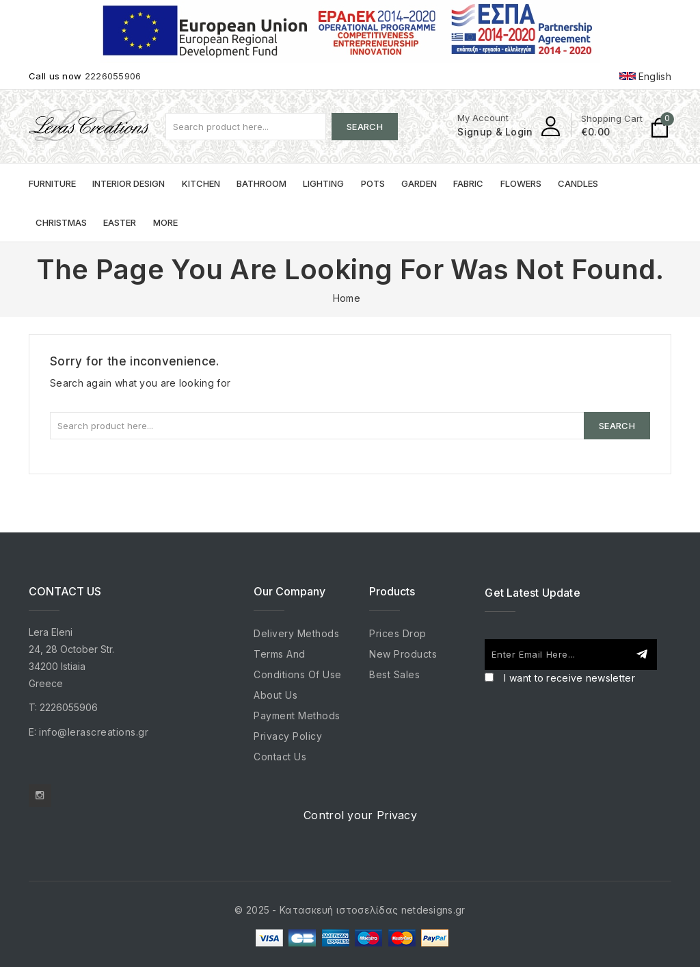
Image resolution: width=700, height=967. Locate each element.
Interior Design (128, 183)
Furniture (52, 183)
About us (275, 695)
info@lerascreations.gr (93, 732)
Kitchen (201, 183)
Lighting (323, 183)
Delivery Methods (296, 633)
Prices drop (398, 633)
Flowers (520, 183)
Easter (119, 222)
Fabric (468, 183)
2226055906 (113, 75)
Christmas (61, 222)
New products (403, 654)
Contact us (280, 756)
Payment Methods (297, 715)
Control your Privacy (360, 815)
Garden (419, 183)
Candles (578, 183)
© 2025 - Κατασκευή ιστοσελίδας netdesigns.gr (349, 910)
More (165, 222)
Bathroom (261, 183)
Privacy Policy (288, 736)
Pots (373, 183)
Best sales (394, 674)
